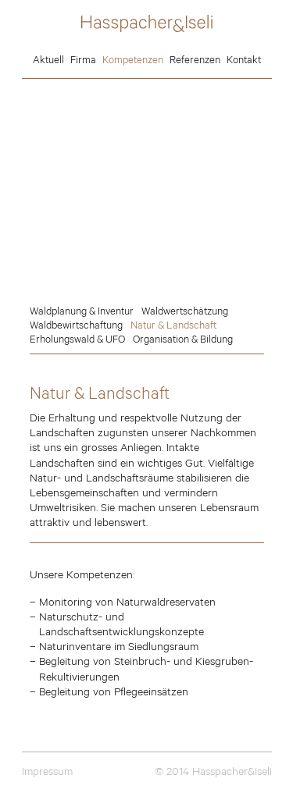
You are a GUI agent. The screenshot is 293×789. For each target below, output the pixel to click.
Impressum (47, 770)
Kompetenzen (132, 59)
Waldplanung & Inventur (82, 310)
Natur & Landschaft (173, 324)
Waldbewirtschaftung (76, 324)
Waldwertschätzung (184, 310)
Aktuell (48, 59)
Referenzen (195, 59)
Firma (83, 59)
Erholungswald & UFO (77, 338)
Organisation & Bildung (183, 338)
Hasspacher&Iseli (147, 23)
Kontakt (244, 59)
